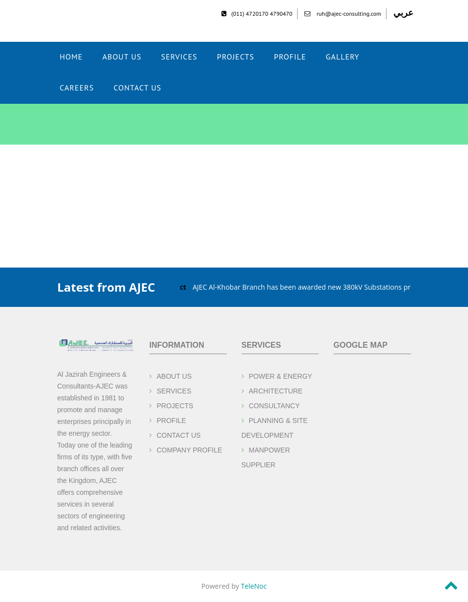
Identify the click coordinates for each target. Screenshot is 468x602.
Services (179, 56)
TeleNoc (254, 586)
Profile (290, 56)
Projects (235, 56)
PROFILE (171, 420)
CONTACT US (137, 87)
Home (71, 56)
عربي (403, 12)
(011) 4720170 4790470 (256, 13)
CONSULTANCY (274, 406)
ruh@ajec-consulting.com (343, 13)
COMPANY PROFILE (189, 450)
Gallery (342, 56)
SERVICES (174, 391)
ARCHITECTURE (276, 391)
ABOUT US (121, 56)
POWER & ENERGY (280, 376)
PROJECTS (175, 406)
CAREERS (77, 87)
